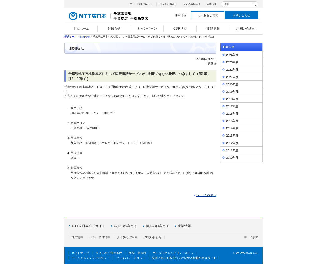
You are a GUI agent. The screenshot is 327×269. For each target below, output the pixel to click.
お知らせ (85, 36)
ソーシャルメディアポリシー (90, 258)
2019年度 (232, 91)
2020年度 (232, 84)
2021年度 (232, 77)
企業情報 (212, 4)
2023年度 (232, 62)
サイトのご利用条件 (109, 253)
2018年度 (232, 99)
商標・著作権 (137, 253)
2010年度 (232, 157)
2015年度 (232, 121)
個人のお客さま (192, 4)
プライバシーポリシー (130, 258)
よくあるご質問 (207, 15)
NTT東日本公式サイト (88, 226)
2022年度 (232, 69)
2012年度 (232, 143)
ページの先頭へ (206, 195)
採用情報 (180, 15)
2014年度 (232, 128)
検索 (226, 4)
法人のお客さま (168, 4)
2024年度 (232, 55)
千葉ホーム (70, 36)
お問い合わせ (241, 15)
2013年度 (232, 135)
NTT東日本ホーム (143, 4)
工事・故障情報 (100, 237)
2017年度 (232, 106)
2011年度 (232, 150)
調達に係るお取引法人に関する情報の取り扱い (184, 258)
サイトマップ (80, 253)
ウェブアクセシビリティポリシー (175, 253)
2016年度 (232, 113)
